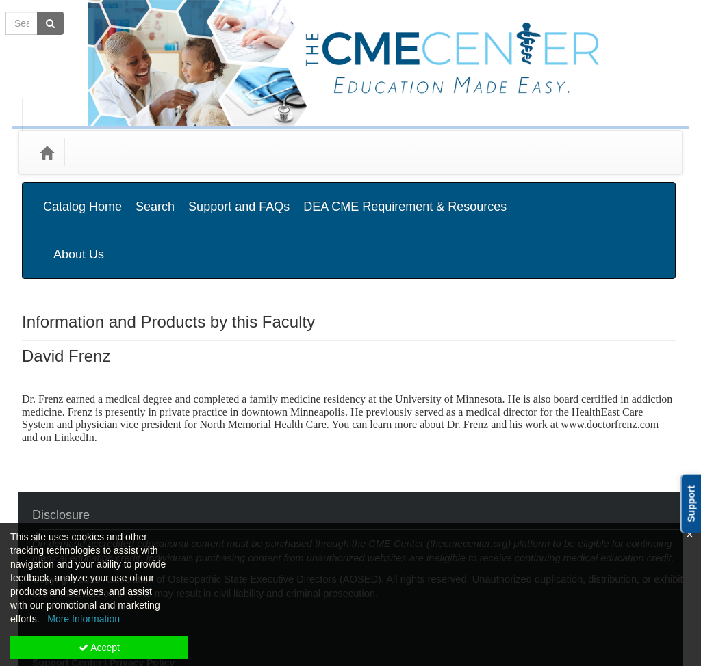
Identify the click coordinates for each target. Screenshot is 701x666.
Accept (99, 647)
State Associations (270, 152)
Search (155, 196)
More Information (83, 618)
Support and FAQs (239, 196)
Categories (105, 152)
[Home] (46, 152)
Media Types (179, 152)
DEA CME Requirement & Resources (405, 196)
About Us (637, 196)
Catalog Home (82, 196)
